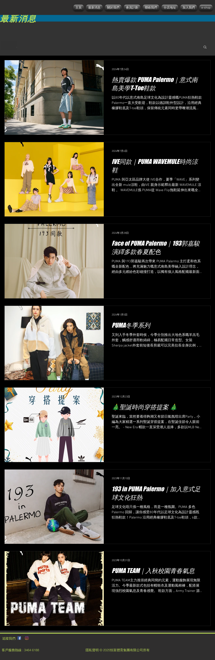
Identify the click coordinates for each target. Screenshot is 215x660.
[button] (205, 47)
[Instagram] (27, 638)
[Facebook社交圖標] (19, 638)
